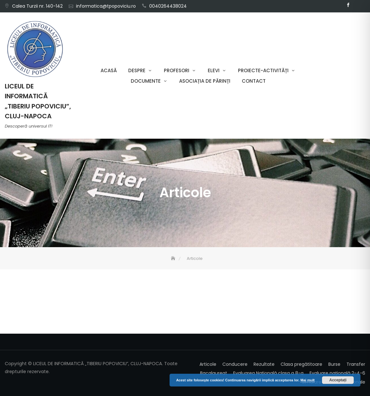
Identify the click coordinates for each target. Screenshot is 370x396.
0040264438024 (168, 6)
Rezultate (264, 364)
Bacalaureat (213, 373)
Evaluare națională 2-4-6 (337, 373)
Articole (207, 364)
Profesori (176, 70)
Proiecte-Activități (263, 70)
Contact (254, 81)
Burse (334, 364)
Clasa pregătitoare (301, 364)
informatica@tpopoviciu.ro (106, 6)
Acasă (109, 70)
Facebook (348, 5)
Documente (146, 81)
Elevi (214, 70)
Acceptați (337, 380)
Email (358, 5)
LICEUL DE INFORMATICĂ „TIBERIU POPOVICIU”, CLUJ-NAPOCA (38, 101)
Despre (136, 70)
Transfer (355, 364)
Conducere (235, 364)
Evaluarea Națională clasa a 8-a (268, 373)
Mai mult (307, 380)
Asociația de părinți (204, 81)
